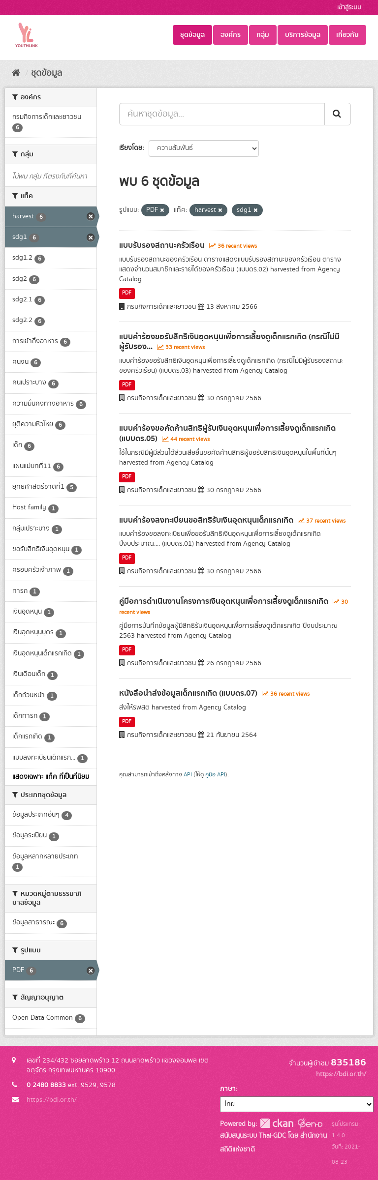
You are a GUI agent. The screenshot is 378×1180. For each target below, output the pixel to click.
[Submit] (337, 114)
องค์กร (230, 35)
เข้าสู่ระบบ (349, 7)
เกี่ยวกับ (347, 35)
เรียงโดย (130, 148)
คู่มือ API (215, 774)
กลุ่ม (262, 35)
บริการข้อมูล (302, 35)
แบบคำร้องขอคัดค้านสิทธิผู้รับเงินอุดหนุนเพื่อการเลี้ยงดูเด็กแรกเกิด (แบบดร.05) (227, 433)
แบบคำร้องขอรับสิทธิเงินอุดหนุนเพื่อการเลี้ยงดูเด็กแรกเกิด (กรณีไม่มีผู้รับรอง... (229, 342)
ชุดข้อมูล (192, 35)
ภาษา (228, 1089)
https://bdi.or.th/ (52, 1100)
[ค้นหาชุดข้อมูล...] (222, 114)
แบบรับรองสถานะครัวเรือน (162, 245)
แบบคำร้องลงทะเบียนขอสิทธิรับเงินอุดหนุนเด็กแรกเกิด (206, 520)
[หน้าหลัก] (16, 73)
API (188, 774)
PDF (126, 293)
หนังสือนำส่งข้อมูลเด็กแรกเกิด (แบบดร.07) (188, 693)
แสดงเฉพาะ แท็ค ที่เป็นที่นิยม (50, 777)
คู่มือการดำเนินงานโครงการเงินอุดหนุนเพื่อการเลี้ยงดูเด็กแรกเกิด (223, 601)
